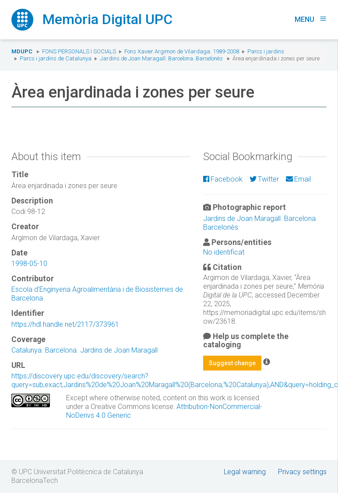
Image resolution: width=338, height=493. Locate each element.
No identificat (223, 252)
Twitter (264, 179)
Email (298, 179)
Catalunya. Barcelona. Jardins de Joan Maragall (84, 350)
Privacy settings (302, 472)
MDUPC (21, 51)
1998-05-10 (29, 263)
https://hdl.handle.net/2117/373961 (65, 324)
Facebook (223, 179)
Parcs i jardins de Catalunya (56, 58)
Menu (311, 19)
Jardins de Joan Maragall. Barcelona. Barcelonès (161, 58)
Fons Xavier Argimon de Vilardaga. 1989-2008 (181, 51)
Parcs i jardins (265, 51)
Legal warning (245, 472)
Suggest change (232, 363)
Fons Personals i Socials (79, 51)
